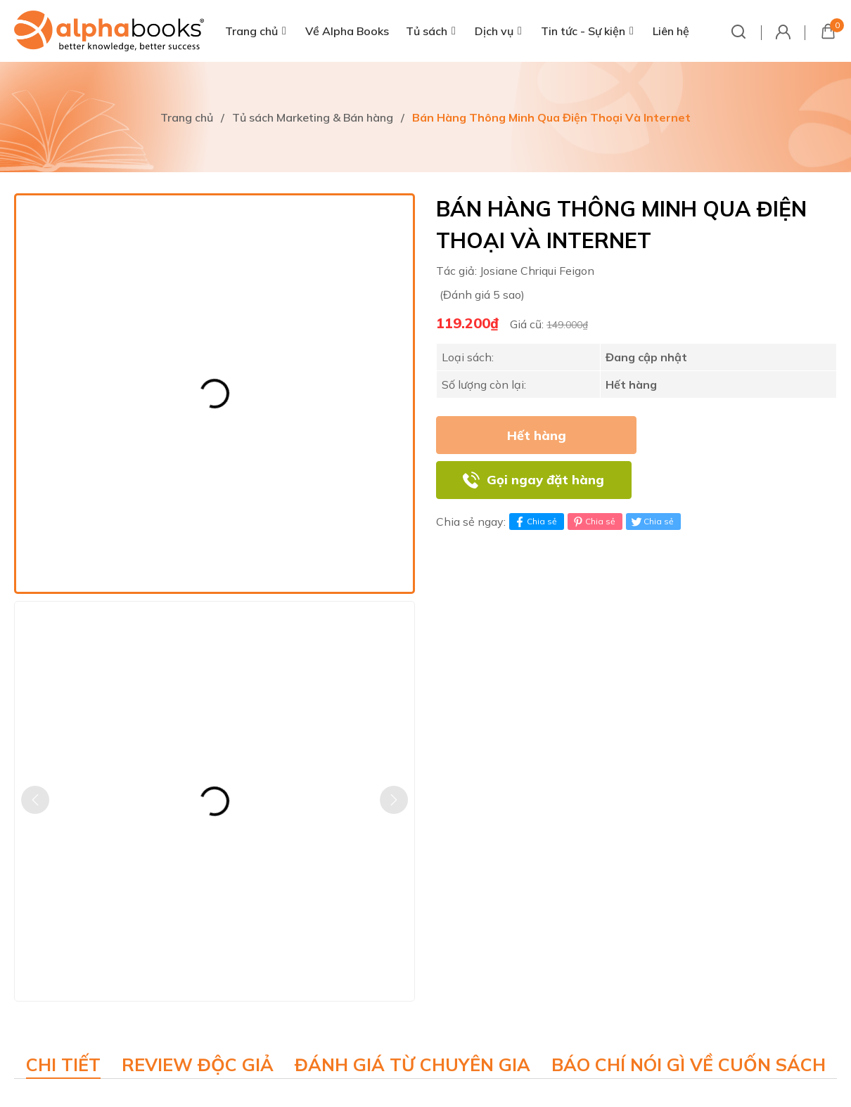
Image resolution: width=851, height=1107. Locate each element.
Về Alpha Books (347, 31)
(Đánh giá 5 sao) (482, 294)
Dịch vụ (494, 31)
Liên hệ (671, 31)
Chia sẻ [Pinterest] (593, 521)
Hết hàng (536, 435)
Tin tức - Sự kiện (583, 31)
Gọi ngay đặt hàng (545, 480)
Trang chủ (251, 31)
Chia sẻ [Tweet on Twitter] (651, 521)
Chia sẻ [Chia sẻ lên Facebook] (535, 521)
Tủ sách (426, 31)
